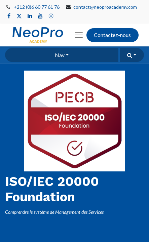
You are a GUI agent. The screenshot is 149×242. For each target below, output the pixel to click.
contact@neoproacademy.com (105, 7)
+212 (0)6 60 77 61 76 (37, 7)
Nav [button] (60, 55)
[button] (132, 55)
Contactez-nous (112, 35)
